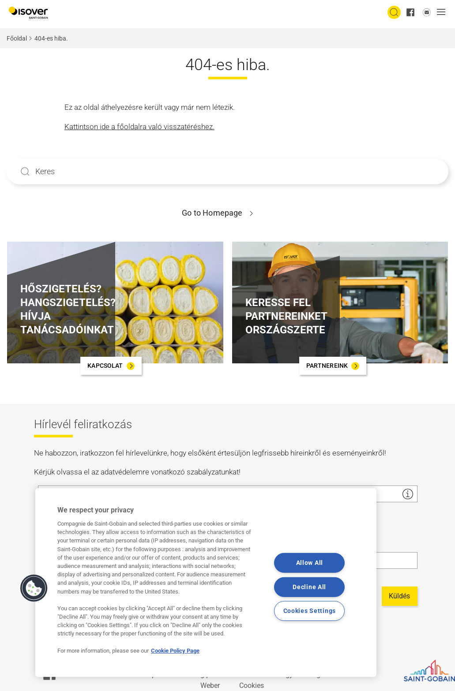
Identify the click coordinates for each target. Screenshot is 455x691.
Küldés (399, 596)
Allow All (309, 563)
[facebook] (410, 12)
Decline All (309, 587)
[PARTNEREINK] (333, 366)
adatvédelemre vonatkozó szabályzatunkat (170, 471)
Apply (25, 171)
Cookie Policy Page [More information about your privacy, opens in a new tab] (175, 650)
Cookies (251, 685)
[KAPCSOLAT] (110, 366)
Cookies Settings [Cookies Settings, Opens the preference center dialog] (309, 611)
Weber (210, 685)
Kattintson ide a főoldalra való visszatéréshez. (139, 126)
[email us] (426, 12)
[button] (443, 13)
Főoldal (17, 38)
